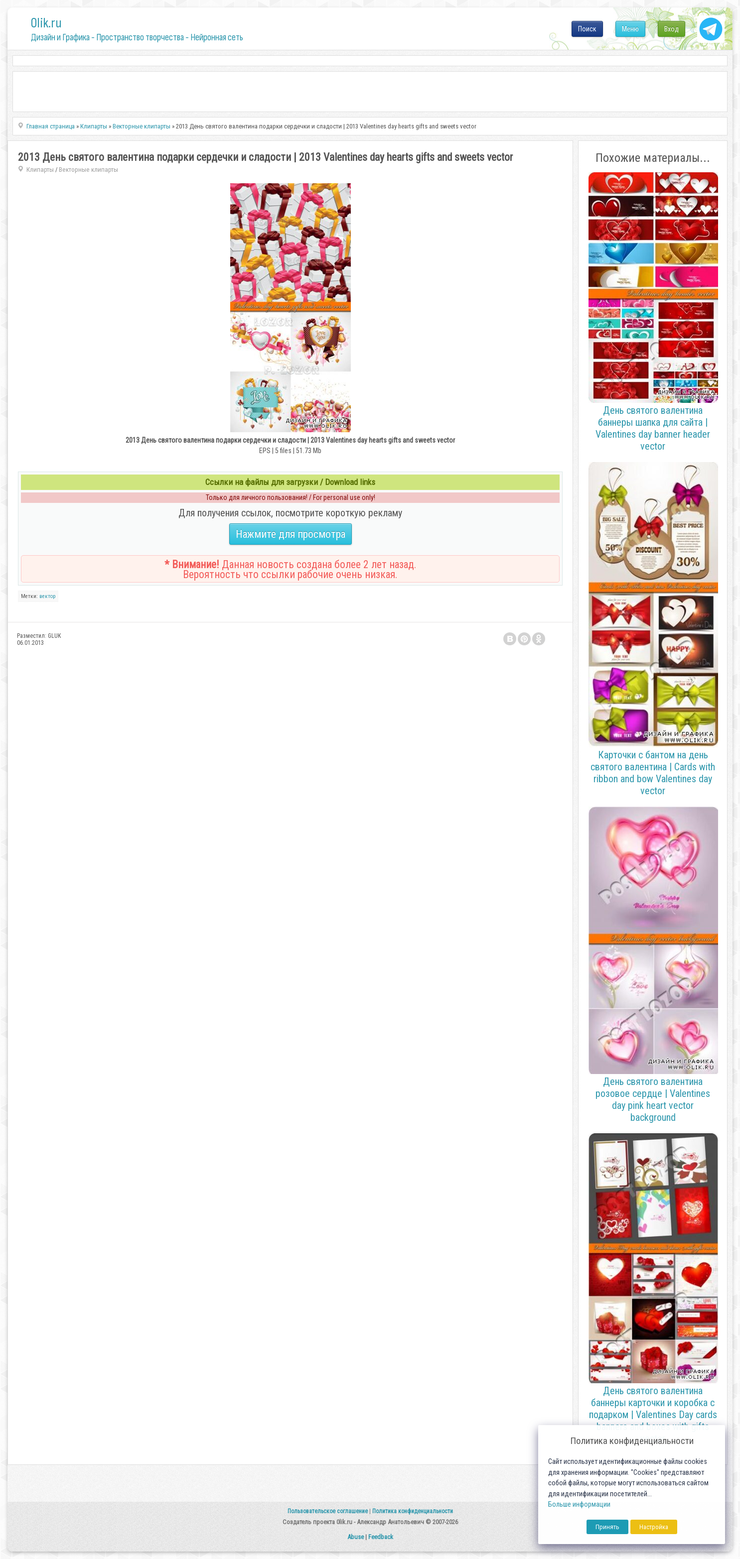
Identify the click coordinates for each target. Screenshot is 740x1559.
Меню (630, 29)
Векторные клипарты (88, 169)
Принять (607, 1527)
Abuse (355, 1537)
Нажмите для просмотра (290, 534)
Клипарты (40, 169)
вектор (47, 596)
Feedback (380, 1537)
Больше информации (579, 1504)
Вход (671, 29)
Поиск (587, 29)
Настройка (653, 1527)
